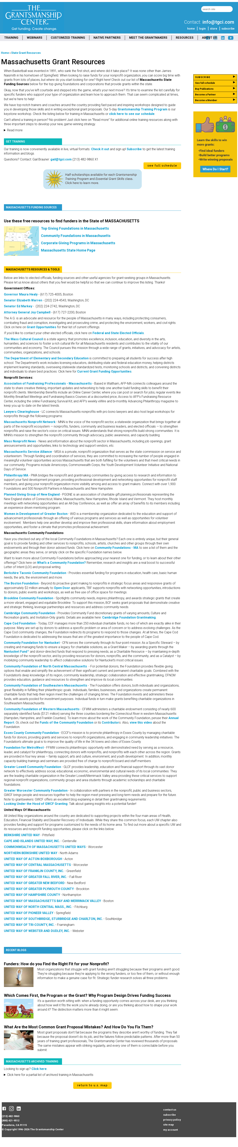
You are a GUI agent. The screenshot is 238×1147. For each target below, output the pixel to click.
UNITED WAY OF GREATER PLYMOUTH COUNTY (39, 889)
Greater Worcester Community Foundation (36, 790)
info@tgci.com (218, 22)
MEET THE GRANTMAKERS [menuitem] (148, 37)
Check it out (100, 149)
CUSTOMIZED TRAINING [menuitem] (68, 37)
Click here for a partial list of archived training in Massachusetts (50, 1075)
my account (170, 1129)
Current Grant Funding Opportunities (104, 371)
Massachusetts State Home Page (68, 250)
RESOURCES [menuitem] (185, 37)
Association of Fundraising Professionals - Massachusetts (48, 383)
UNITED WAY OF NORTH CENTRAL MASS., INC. (38, 907)
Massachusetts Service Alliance (28, 452)
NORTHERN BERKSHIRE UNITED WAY (30, 853)
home (191, 28)
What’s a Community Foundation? (61, 563)
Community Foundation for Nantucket (32, 643)
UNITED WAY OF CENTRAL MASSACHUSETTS (37, 865)
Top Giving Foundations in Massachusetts (75, 228)
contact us (169, 1109)
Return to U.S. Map (92, 1085)
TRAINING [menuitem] (11, 37)
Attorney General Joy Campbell (27, 312)
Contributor (110, 722)
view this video (141, 722)
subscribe (227, 28)
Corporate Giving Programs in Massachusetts (78, 243)
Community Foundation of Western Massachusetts (42, 709)
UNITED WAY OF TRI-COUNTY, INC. (29, 925)
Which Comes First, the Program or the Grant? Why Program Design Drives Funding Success (87, 995)
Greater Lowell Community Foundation (32, 767)
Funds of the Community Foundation (66, 722)
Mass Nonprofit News (20, 441)
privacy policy (172, 1119)
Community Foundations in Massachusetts (75, 236)
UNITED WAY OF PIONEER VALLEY (28, 913)
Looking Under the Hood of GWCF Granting (36, 804)
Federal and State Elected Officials (118, 333)
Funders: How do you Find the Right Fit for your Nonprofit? (56, 964)
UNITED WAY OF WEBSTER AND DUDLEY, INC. (37, 931)
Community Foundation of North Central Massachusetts (45, 666)
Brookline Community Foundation (28, 598)
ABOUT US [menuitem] (209, 37)
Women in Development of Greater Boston (36, 514)
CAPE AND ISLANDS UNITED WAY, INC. (32, 841)
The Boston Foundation (21, 583)
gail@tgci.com (61, 159)
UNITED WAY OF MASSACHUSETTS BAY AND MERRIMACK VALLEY (52, 901)
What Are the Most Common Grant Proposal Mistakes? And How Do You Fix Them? (78, 1027)
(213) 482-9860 (10, 1116)
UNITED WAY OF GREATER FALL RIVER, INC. (35, 877)
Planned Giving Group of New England (32, 494)
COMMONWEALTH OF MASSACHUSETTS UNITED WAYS (45, 847)
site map (168, 1124)
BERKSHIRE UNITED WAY (22, 835)
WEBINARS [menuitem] (34, 37)
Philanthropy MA (16, 475)
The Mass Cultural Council (23, 339)
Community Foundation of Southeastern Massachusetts (45, 685)
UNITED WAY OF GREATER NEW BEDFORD (34, 883)
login (202, 28)
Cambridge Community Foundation (29, 613)
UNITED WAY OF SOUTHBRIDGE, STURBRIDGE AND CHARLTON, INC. (53, 919)
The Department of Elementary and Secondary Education (46, 358)
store (213, 28)
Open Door (62, 588)
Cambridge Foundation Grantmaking (129, 617)
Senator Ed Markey (18, 306)
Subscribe (134, 149)
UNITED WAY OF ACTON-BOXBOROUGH (33, 859)
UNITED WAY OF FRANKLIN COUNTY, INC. (34, 871)
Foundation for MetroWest (24, 747)
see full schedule (162, 165)
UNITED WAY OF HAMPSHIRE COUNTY (32, 895)
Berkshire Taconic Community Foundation (35, 573)
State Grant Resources (26, 52)
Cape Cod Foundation (20, 623)
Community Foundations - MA (116, 548)
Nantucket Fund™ (16, 651)
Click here (39, 1069)
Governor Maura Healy (21, 294)
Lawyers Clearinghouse (21, 412)
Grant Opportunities (41, 327)
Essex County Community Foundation (31, 733)
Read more (15, 130)
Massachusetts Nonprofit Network (30, 422)
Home (5, 52)
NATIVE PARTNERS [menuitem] (107, 37)
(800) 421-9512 (10, 1120)
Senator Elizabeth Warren (23, 300)
